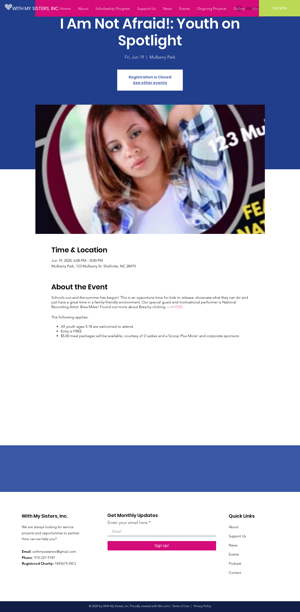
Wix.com (163, 606)
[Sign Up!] (162, 545)
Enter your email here (128, 522)
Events (234, 554)
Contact (235, 572)
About (233, 527)
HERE (178, 307)
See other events (150, 82)
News (233, 545)
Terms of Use (180, 606)
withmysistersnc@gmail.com (54, 551)
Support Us (237, 536)
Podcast (235, 563)
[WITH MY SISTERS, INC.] (39, 8)
